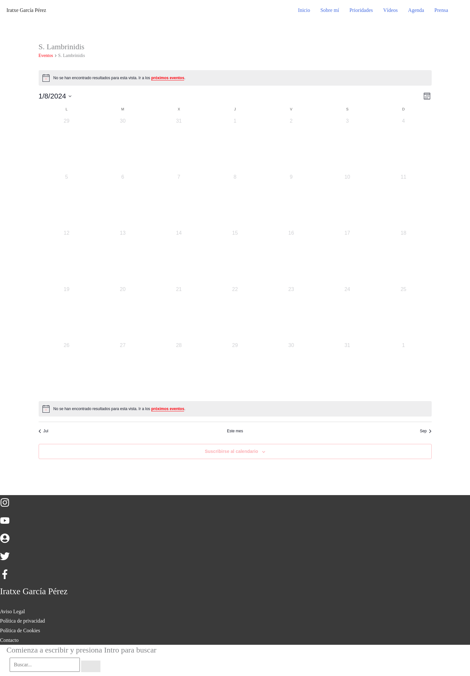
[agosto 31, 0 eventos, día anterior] (347, 370)
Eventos (46, 55)
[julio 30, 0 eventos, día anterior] (123, 145)
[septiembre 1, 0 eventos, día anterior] (403, 370)
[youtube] (8, 523)
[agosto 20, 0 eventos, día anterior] (123, 314)
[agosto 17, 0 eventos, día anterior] (347, 257)
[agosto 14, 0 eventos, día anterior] (179, 257)
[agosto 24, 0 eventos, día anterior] (347, 314)
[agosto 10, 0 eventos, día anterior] (347, 201)
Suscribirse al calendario (231, 451)
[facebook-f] (6, 577)
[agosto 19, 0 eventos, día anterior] (67, 314)
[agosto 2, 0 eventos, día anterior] (291, 145)
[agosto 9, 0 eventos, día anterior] (291, 201)
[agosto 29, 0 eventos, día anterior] (235, 370)
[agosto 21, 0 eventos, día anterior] (179, 314)
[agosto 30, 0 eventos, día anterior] (291, 370)
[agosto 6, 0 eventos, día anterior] (123, 201)
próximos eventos (167, 78)
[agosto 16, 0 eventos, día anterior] (291, 257)
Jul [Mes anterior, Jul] (43, 431)
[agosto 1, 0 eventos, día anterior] (235, 145)
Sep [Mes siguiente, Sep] (425, 431)
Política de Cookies (20, 630)
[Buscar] (90, 666)
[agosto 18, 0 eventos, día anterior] (403, 257)
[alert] (235, 78)
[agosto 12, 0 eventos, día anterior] (67, 257)
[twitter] (8, 559)
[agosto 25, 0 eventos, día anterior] (403, 314)
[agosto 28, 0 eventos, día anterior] (179, 370)
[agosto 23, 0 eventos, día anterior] (291, 314)
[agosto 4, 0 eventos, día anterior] (403, 145)
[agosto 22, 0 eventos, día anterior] (235, 314)
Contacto (9, 640)
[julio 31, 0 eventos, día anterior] (179, 145)
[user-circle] (8, 541)
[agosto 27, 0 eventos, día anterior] (123, 370)
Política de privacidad (22, 621)
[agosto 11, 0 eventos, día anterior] (403, 201)
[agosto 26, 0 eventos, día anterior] (67, 370)
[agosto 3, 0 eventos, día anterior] (347, 145)
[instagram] (8, 505)
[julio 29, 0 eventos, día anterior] (67, 145)
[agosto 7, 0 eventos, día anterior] (179, 201)
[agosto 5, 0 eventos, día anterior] (67, 201)
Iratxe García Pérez (26, 10)
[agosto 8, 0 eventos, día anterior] (235, 201)
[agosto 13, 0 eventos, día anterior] (123, 257)
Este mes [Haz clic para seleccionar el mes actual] (235, 431)
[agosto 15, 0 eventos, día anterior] (235, 257)
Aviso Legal (12, 611)
